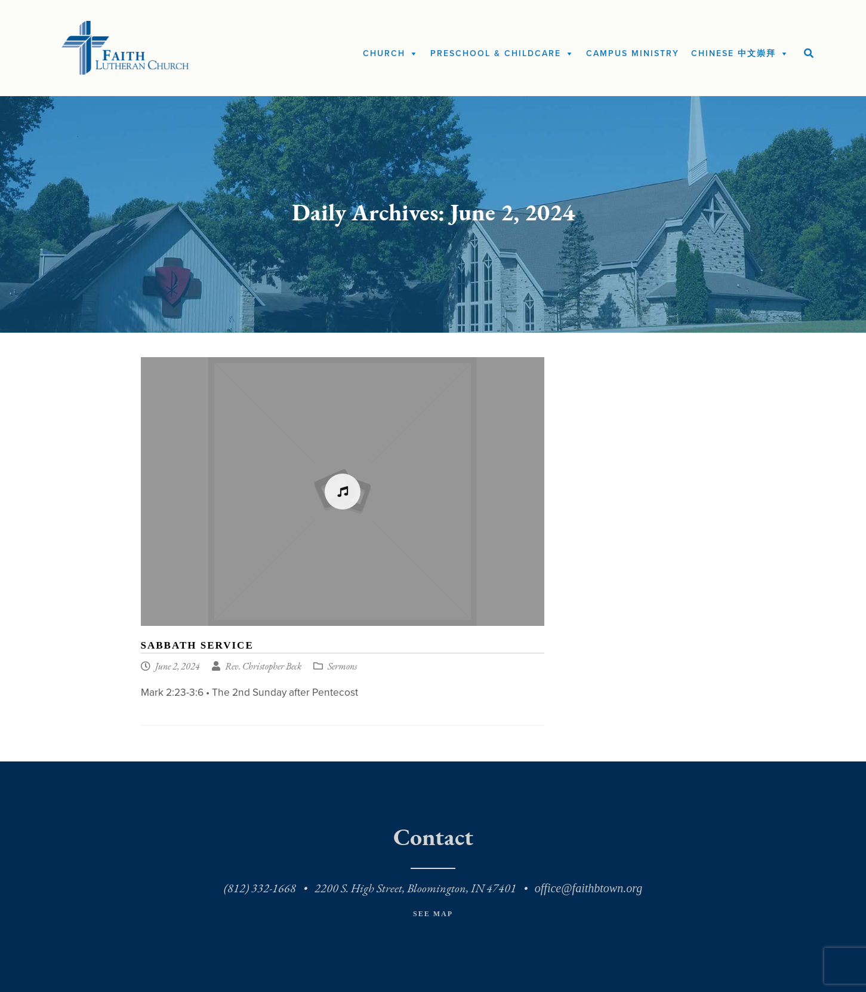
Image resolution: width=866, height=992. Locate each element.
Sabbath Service (197, 645)
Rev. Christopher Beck (263, 667)
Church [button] (384, 53)
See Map (433, 914)
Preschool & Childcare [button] (495, 53)
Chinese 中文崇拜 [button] (733, 53)
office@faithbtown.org (588, 888)
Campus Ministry (632, 53)
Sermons (342, 667)
